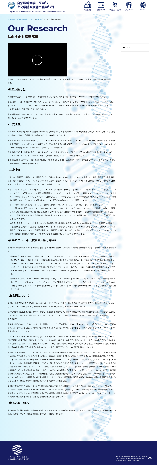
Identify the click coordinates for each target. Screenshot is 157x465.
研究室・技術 (115, 10)
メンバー (129, 10)
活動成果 (101, 10)
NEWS (143, 10)
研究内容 (87, 10)
